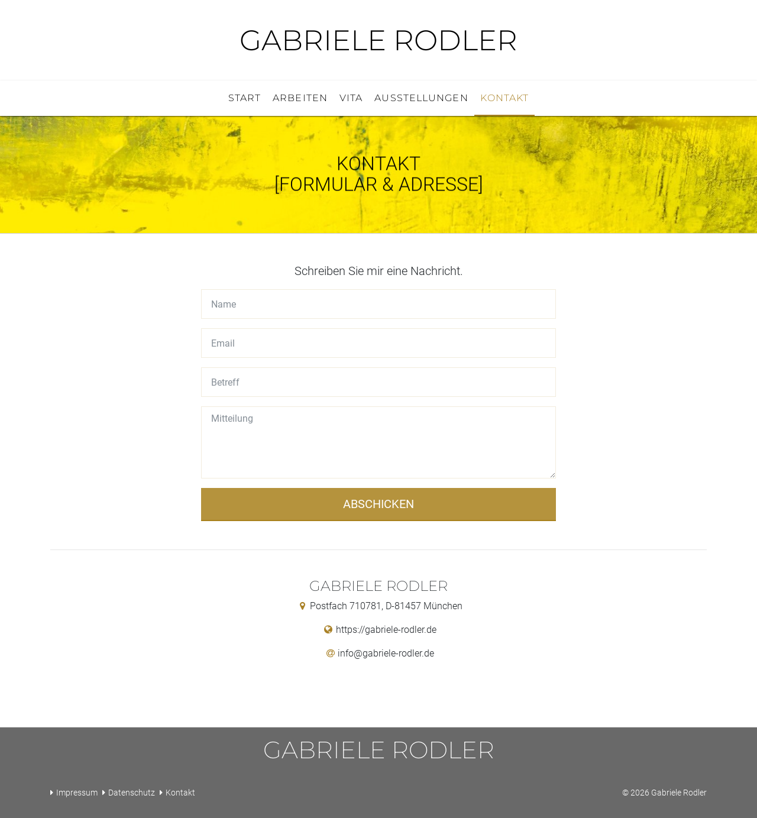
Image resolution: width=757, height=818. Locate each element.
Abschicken (378, 504)
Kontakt (180, 793)
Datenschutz (131, 793)
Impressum (77, 793)
